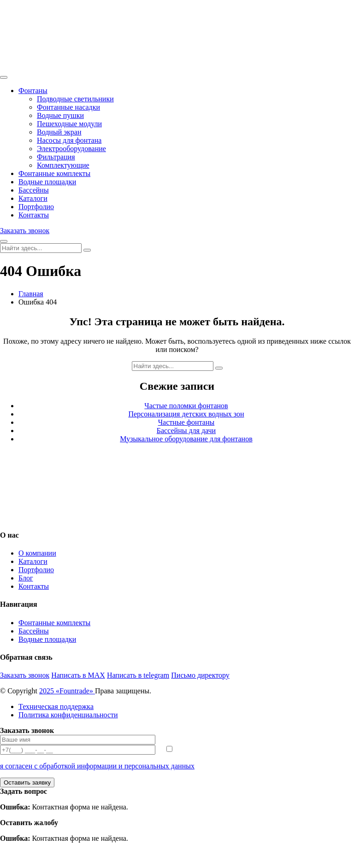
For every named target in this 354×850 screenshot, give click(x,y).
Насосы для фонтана (69, 140)
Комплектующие (63, 165)
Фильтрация (56, 157)
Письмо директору (200, 675)
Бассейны (33, 190)
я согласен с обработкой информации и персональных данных (97, 766)
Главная (30, 294)
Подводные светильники (75, 99)
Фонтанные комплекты (54, 173)
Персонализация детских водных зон (186, 414)
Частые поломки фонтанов (186, 406)
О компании (37, 553)
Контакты (33, 215)
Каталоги (32, 198)
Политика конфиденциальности (68, 715)
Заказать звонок (24, 230)
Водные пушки (60, 115)
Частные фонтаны (186, 422)
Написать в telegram (138, 675)
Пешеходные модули (69, 124)
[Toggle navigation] (3, 77)
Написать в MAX (78, 675)
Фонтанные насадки (68, 107)
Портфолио (36, 207)
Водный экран (59, 132)
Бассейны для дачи (186, 430)
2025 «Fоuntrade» (67, 691)
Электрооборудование (71, 148)
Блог (25, 578)
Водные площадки (47, 182)
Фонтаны (32, 90)
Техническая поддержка (56, 706)
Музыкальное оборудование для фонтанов (186, 439)
